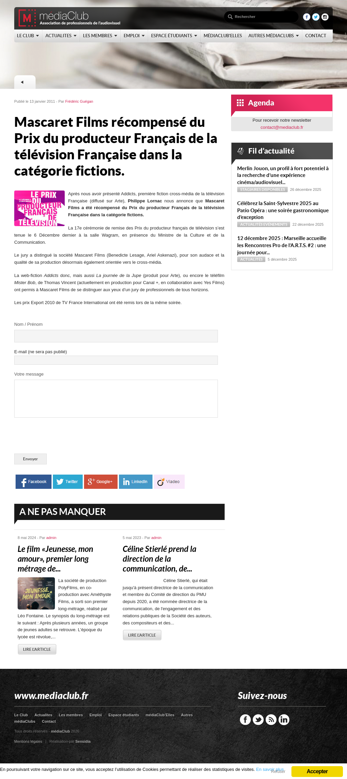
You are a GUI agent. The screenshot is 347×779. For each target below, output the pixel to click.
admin (51, 538)
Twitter (258, 719)
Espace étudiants (123, 715)
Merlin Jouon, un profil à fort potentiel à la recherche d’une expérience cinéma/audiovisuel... (283, 175)
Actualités (251, 224)
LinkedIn (284, 719)
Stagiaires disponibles (262, 189)
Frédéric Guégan (79, 101)
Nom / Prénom (28, 324)
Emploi (95, 715)
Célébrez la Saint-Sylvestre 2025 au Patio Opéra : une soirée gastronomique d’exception (283, 210)
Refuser (278, 771)
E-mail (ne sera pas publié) (40, 351)
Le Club (21, 715)
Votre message (29, 374)
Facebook (245, 719)
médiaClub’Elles (160, 715)
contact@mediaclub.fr (282, 127)
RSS (271, 719)
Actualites (44, 715)
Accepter (317, 771)
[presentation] (65, 437)
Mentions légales (28, 741)
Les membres (71, 715)
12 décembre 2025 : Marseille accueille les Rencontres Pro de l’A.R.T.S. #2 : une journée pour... (281, 245)
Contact (49, 721)
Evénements (275, 224)
